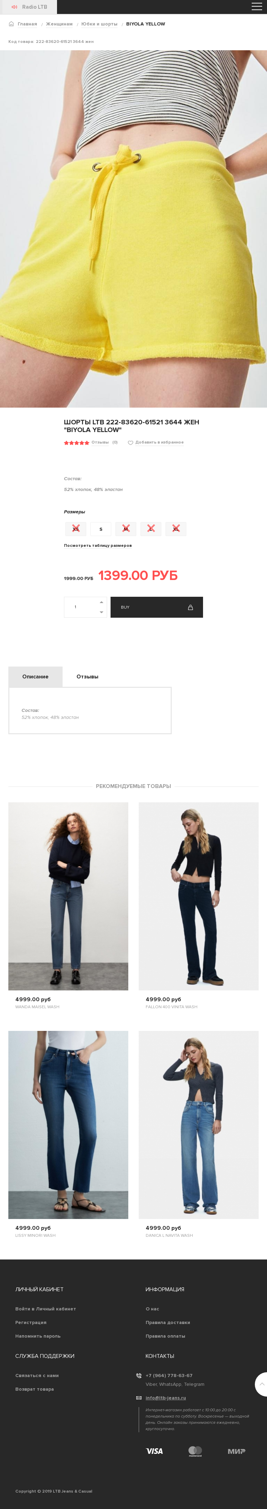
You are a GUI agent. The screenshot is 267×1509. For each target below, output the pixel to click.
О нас (152, 1309)
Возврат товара (34, 1389)
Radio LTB (34, 7)
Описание (35, 676)
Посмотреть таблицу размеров (98, 545)
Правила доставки (168, 1322)
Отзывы (100, 442)
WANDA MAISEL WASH (37, 1007)
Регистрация (31, 1322)
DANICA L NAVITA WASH (169, 1235)
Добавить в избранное (159, 442)
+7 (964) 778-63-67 (169, 1375)
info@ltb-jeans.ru (166, 1398)
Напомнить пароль (37, 1336)
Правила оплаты (165, 1336)
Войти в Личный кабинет (45, 1309)
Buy (125, 607)
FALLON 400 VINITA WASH (171, 1007)
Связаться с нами (37, 1375)
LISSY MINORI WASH (35, 1235)
